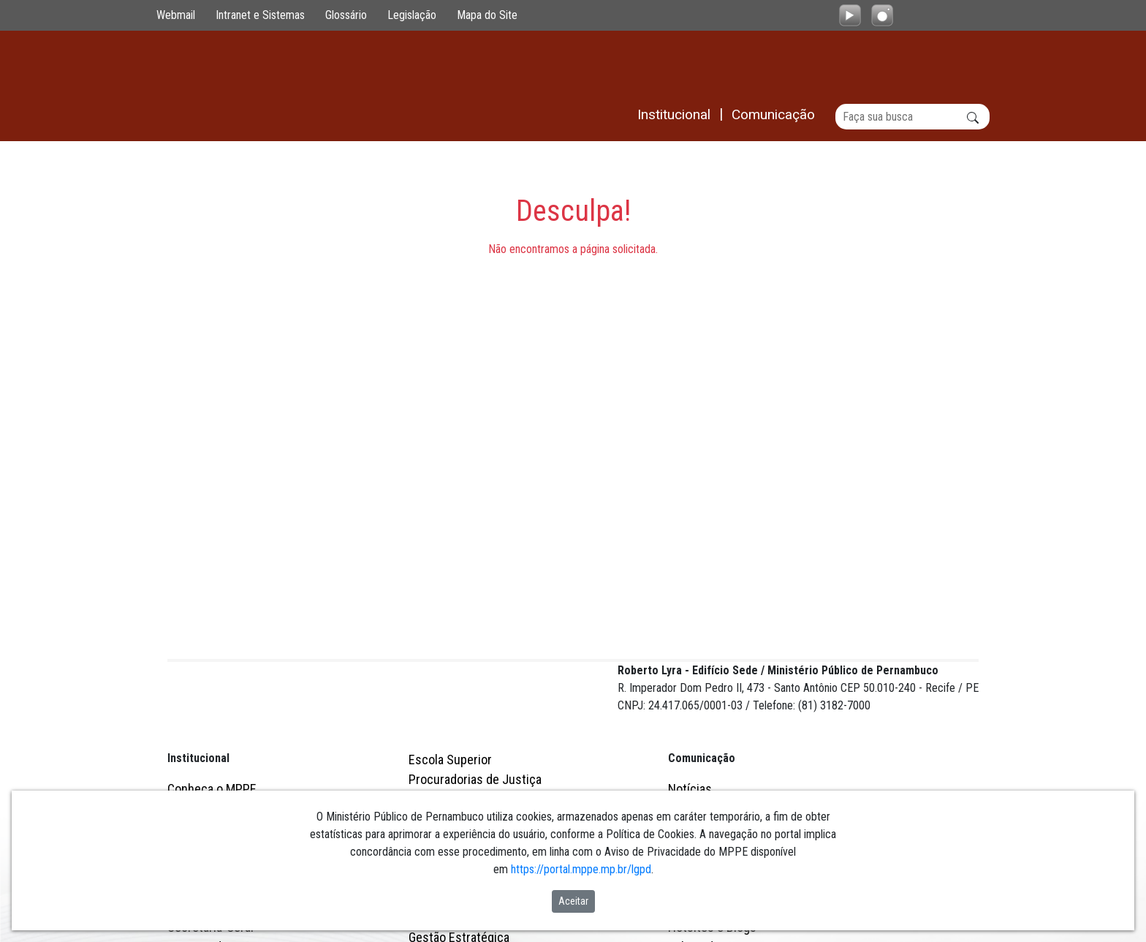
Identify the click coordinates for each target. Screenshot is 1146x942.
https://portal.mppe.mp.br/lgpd (581, 869)
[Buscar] (912, 116)
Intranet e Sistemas (260, 15)
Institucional (198, 604)
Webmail (175, 15)
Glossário (346, 15)
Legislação (411, 15)
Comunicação (701, 604)
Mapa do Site (487, 15)
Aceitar (573, 901)
